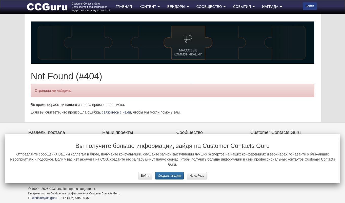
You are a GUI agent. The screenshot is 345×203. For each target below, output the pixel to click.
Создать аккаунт (169, 175)
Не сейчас (197, 175)
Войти (145, 175)
